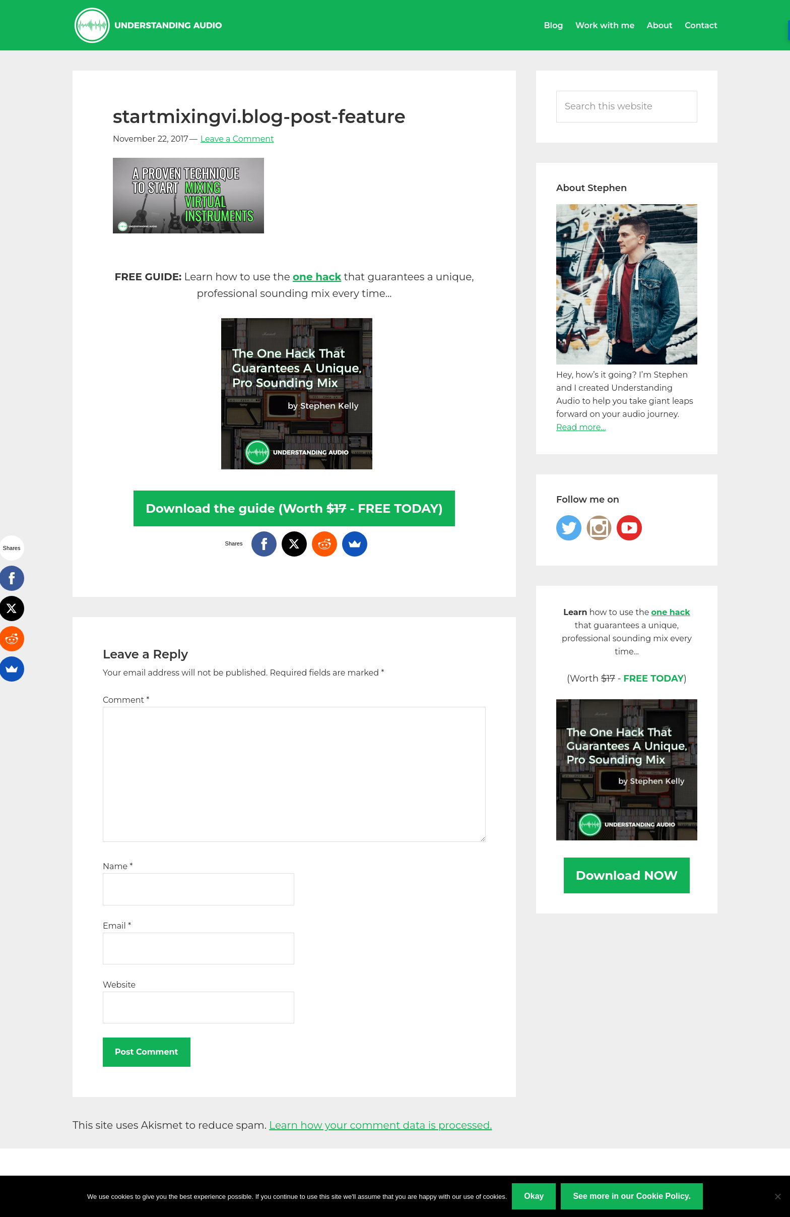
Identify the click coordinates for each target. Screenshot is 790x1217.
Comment (126, 700)
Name (118, 866)
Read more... (581, 427)
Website (119, 985)
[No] (777, 1196)
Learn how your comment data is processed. (380, 1125)
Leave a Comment (237, 139)
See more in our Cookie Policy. (632, 1196)
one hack (317, 277)
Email (117, 926)
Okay (534, 1196)
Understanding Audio (148, 25)
